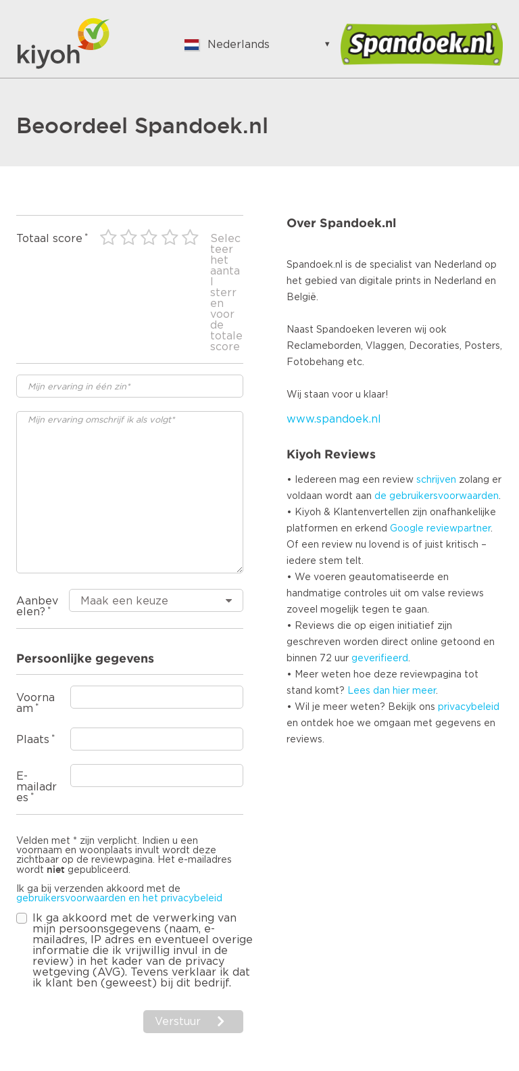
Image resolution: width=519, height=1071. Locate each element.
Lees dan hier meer (391, 691)
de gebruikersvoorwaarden (436, 496)
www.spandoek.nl (334, 419)
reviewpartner (458, 528)
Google (407, 528)
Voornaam (35, 703)
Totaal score (49, 238)
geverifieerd (379, 658)
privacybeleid (468, 707)
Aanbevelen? (37, 606)
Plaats (32, 739)
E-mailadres (36, 787)
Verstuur (178, 1021)
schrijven (436, 480)
